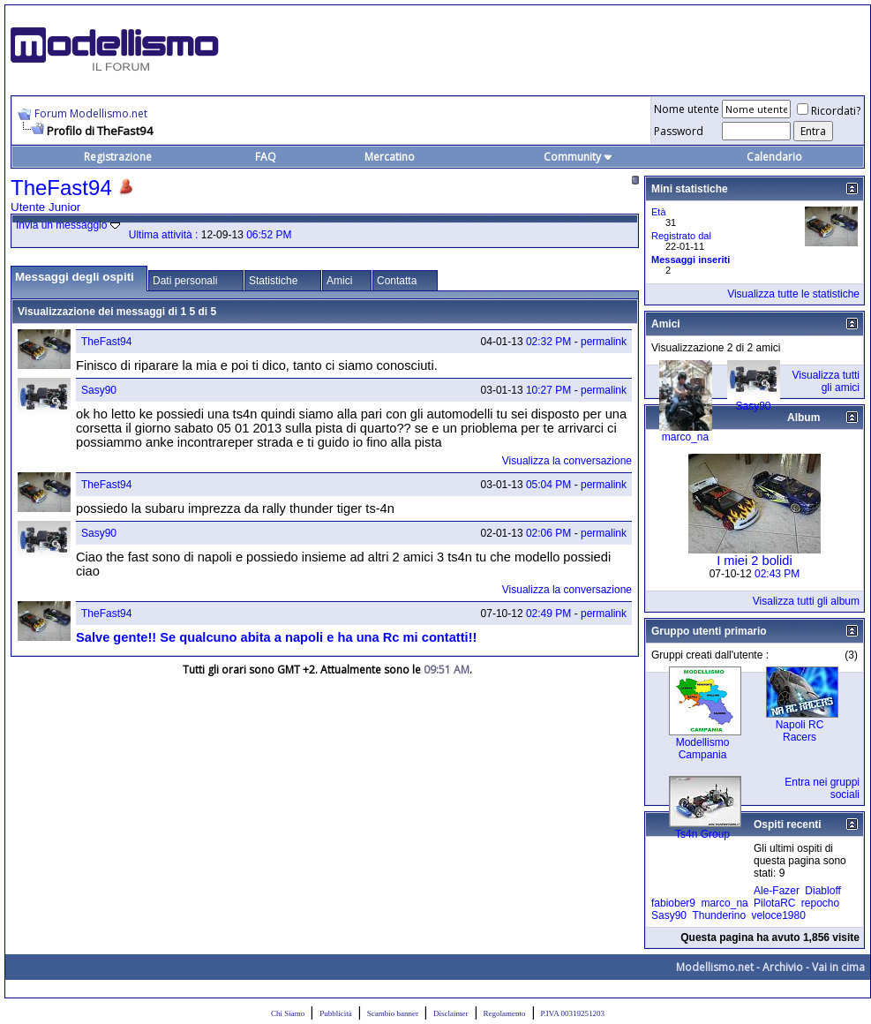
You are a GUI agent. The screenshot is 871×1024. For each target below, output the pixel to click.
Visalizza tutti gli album (806, 601)
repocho (820, 903)
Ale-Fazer (777, 891)
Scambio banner (392, 1013)
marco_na (685, 437)
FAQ (265, 156)
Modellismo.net (715, 967)
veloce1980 (778, 915)
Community (578, 156)
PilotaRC (774, 903)
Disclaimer (451, 1013)
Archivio (782, 967)
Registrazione (118, 156)
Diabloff (822, 891)
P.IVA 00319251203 (572, 1013)
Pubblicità (335, 1013)
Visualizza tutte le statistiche (793, 294)
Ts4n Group (702, 834)
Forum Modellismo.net (90, 113)
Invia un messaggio (61, 225)
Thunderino (719, 915)
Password (678, 131)
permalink (604, 341)
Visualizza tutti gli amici (826, 381)
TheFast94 (106, 341)
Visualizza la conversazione (567, 461)
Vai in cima (838, 967)
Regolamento (505, 1013)
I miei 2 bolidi (754, 560)
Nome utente (686, 109)
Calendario (774, 156)
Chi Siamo (287, 1013)
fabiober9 (673, 903)
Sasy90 (98, 390)
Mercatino (389, 156)
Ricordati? (828, 110)
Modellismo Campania (703, 748)
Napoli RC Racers (800, 731)
